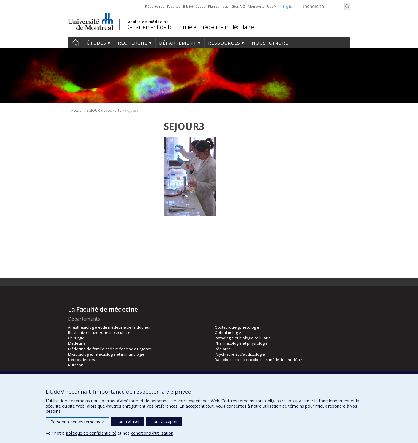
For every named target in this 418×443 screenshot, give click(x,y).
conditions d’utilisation (152, 433)
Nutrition (75, 365)
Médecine (77, 343)
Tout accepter (164, 421)
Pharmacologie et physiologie (241, 343)
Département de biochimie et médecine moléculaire (189, 27)
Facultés (173, 6)
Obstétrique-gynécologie (237, 327)
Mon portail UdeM (262, 6)
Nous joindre (270, 43)
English (288, 6)
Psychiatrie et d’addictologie (240, 354)
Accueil (76, 42)
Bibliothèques (194, 6)
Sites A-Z (238, 6)
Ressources (224, 43)
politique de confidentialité (91, 433)
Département (178, 43)
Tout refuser (128, 421)
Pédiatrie (223, 348)
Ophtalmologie (228, 332)
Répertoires (154, 6)
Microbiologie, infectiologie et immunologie (106, 354)
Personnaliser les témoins (77, 422)
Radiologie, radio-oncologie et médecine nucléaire (260, 359)
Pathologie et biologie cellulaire (243, 337)
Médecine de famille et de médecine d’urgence (110, 348)
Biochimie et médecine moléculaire (99, 332)
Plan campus (218, 6)
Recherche (133, 43)
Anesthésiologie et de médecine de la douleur (109, 327)
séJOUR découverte (104, 110)
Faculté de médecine (147, 21)
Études (96, 43)
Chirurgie (76, 337)
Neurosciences (81, 359)
